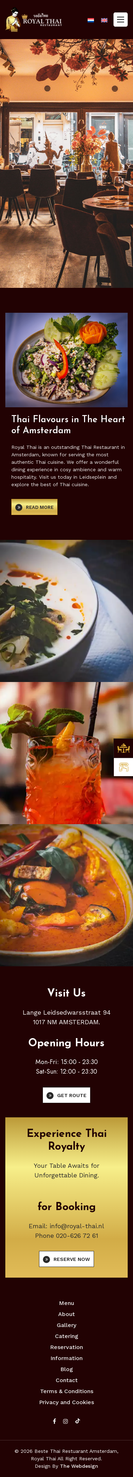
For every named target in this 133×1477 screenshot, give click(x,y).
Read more (40, 507)
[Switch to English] (104, 20)
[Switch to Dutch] (91, 20)
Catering (66, 1336)
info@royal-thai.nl (77, 1226)
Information (66, 1358)
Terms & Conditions (66, 1391)
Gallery (66, 1325)
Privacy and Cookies (66, 1402)
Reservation (66, 1347)
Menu (66, 1303)
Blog (66, 1369)
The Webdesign (79, 1466)
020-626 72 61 (77, 1235)
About (66, 1314)
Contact (67, 1380)
